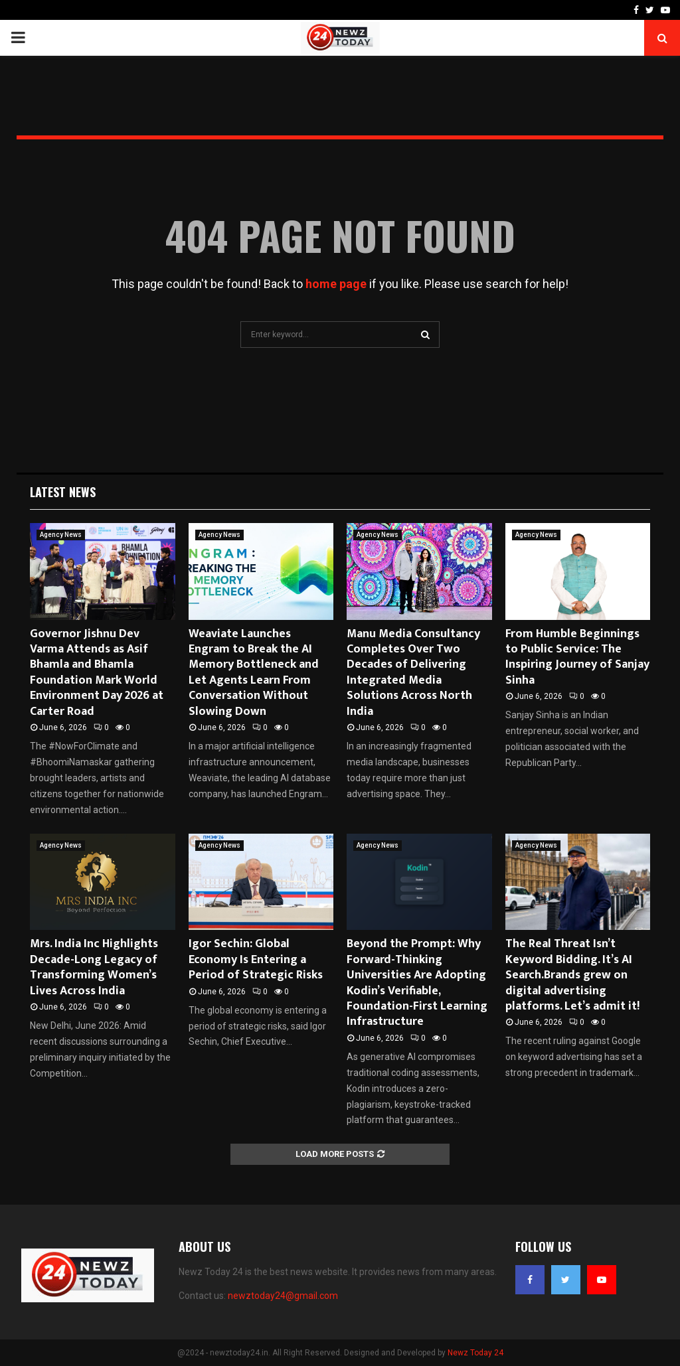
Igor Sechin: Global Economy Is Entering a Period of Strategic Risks (256, 959)
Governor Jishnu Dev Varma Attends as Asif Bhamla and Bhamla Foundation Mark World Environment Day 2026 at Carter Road (96, 672)
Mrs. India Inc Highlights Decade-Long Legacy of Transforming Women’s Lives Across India (94, 967)
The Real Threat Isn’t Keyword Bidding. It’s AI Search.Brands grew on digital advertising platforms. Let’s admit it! (572, 975)
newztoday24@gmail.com (283, 1295)
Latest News (63, 491)
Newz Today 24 (475, 1352)
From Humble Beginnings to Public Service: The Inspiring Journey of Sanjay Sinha (577, 657)
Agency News (61, 534)
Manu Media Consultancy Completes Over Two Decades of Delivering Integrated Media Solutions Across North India (413, 672)
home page (336, 284)
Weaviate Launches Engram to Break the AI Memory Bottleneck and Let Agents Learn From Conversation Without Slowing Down (254, 672)
